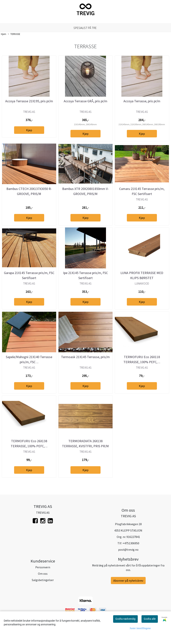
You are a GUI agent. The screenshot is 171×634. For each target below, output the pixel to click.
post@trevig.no (128, 549)
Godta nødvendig (125, 618)
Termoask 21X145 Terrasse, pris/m (85, 357)
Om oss (43, 573)
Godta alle (150, 618)
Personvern (42, 567)
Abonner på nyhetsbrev (128, 580)
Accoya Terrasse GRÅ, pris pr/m (85, 101)
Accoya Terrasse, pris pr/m (141, 101)
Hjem (3, 33)
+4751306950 (131, 543)
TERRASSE (14, 34)
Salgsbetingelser (43, 580)
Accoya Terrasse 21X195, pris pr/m (29, 101)
